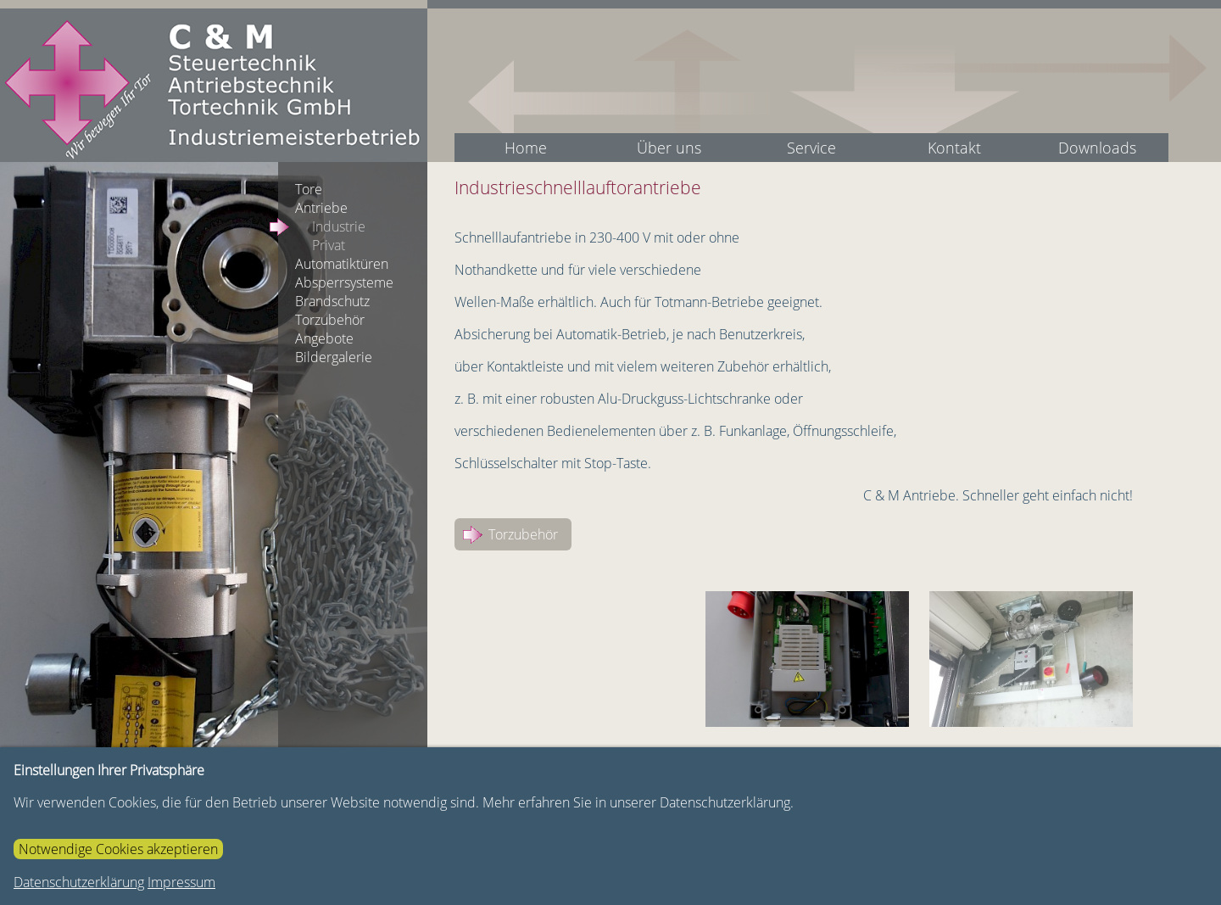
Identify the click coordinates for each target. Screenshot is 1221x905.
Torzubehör (523, 534)
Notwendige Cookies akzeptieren (118, 849)
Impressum (181, 882)
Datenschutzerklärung (79, 882)
